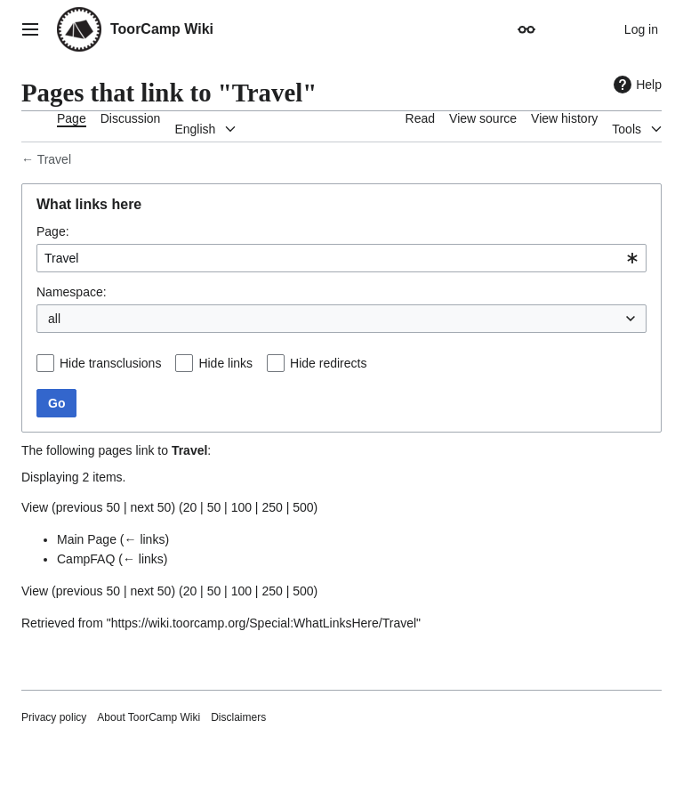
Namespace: (71, 292)
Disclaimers (238, 717)
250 (271, 507)
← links (145, 539)
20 (190, 507)
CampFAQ (86, 559)
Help (635, 84)
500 (303, 507)
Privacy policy (53, 717)
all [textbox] (54, 319)
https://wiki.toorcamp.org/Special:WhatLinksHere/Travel (263, 623)
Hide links (225, 363)
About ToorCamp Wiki (148, 717)
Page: (52, 231)
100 (241, 507)
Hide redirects (328, 363)
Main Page (87, 539)
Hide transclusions (110, 363)
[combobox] (341, 258)
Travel (54, 159)
